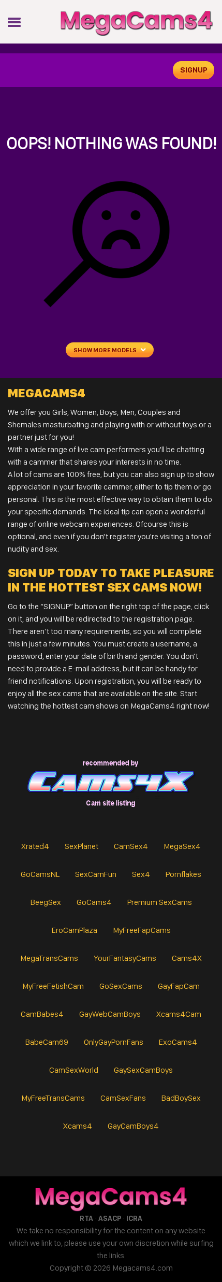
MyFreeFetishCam (53, 986)
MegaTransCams (49, 958)
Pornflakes (183, 874)
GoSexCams (120, 986)
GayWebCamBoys (110, 1014)
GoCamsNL (40, 874)
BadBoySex (181, 1098)
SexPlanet (81, 846)
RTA (86, 1218)
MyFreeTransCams (53, 1098)
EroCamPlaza (74, 930)
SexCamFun (95, 874)
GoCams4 (94, 902)
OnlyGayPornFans (113, 1042)
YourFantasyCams (125, 958)
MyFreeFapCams (142, 930)
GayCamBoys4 (133, 1126)
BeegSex (46, 902)
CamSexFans (123, 1098)
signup (194, 70)
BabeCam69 (46, 1042)
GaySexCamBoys (143, 1070)
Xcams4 (77, 1126)
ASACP (109, 1218)
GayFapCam (179, 986)
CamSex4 (131, 846)
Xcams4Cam (178, 1014)
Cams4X (187, 958)
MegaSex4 (182, 846)
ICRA (134, 1218)
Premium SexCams (159, 902)
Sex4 (141, 874)
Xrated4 (35, 846)
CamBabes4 (42, 1014)
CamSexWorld (73, 1070)
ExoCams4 (178, 1042)
